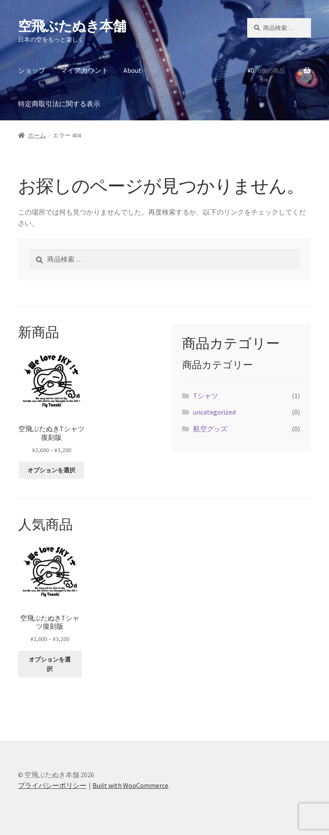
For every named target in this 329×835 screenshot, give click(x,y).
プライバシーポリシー (52, 785)
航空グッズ (210, 428)
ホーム (37, 135)
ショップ (31, 70)
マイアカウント (84, 70)
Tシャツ (205, 395)
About (132, 70)
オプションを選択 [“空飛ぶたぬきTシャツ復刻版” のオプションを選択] (51, 470)
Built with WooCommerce (130, 785)
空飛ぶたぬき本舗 (72, 26)
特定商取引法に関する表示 (59, 103)
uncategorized (214, 412)
